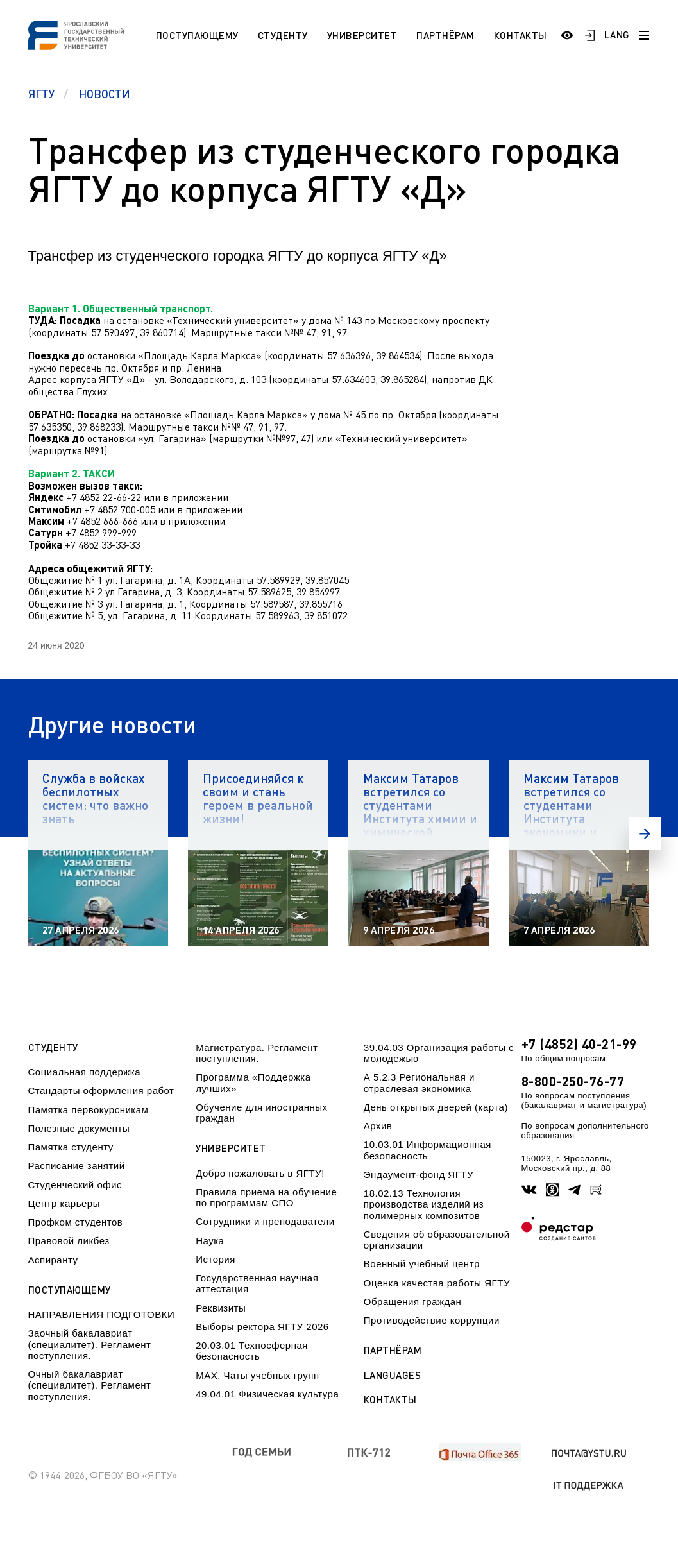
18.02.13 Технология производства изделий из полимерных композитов (424, 1204)
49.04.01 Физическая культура (267, 1394)
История (215, 1259)
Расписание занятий (76, 1165)
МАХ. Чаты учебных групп (257, 1375)
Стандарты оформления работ (101, 1090)
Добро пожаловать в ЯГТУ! (260, 1173)
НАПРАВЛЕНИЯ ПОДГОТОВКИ (101, 1314)
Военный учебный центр (422, 1263)
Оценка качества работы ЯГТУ (437, 1283)
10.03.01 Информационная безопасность (427, 1150)
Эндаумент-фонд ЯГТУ (418, 1174)
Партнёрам (445, 35)
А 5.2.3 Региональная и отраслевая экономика (419, 1082)
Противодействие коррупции (432, 1320)
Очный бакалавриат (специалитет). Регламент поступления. (89, 1385)
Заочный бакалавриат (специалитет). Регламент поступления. (89, 1344)
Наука (210, 1240)
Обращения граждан (412, 1301)
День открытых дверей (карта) (436, 1107)
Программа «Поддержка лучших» (253, 1082)
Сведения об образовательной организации (437, 1240)
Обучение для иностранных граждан (261, 1113)
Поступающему (197, 35)
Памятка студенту (71, 1146)
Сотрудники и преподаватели (265, 1221)
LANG (617, 34)
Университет (362, 35)
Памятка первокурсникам (88, 1109)
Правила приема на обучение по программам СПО (266, 1197)
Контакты (520, 35)
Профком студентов (75, 1222)
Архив (378, 1125)
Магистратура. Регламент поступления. (257, 1053)
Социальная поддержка (84, 1071)
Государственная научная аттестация (257, 1283)
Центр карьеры (64, 1203)
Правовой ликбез (69, 1240)
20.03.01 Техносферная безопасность (252, 1351)
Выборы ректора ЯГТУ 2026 (262, 1326)
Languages (392, 1375)
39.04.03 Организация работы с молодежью (439, 1053)
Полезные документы (79, 1128)
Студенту (283, 35)
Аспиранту (53, 1259)
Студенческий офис (75, 1184)
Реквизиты (221, 1308)
